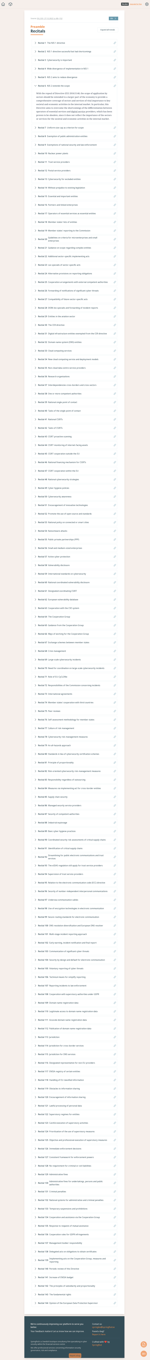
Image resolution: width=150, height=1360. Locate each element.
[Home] (3, 4)
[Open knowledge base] (144, 1344)
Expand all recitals (107, 29)
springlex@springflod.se (103, 1327)
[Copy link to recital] (115, 43)
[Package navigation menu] (10, 4)
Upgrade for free (136, 4)
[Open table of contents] (144, 1354)
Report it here (98, 1334)
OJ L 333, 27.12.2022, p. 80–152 (49, 18)
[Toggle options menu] (147, 4)
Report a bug (75, 1355)
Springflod (97, 1344)
